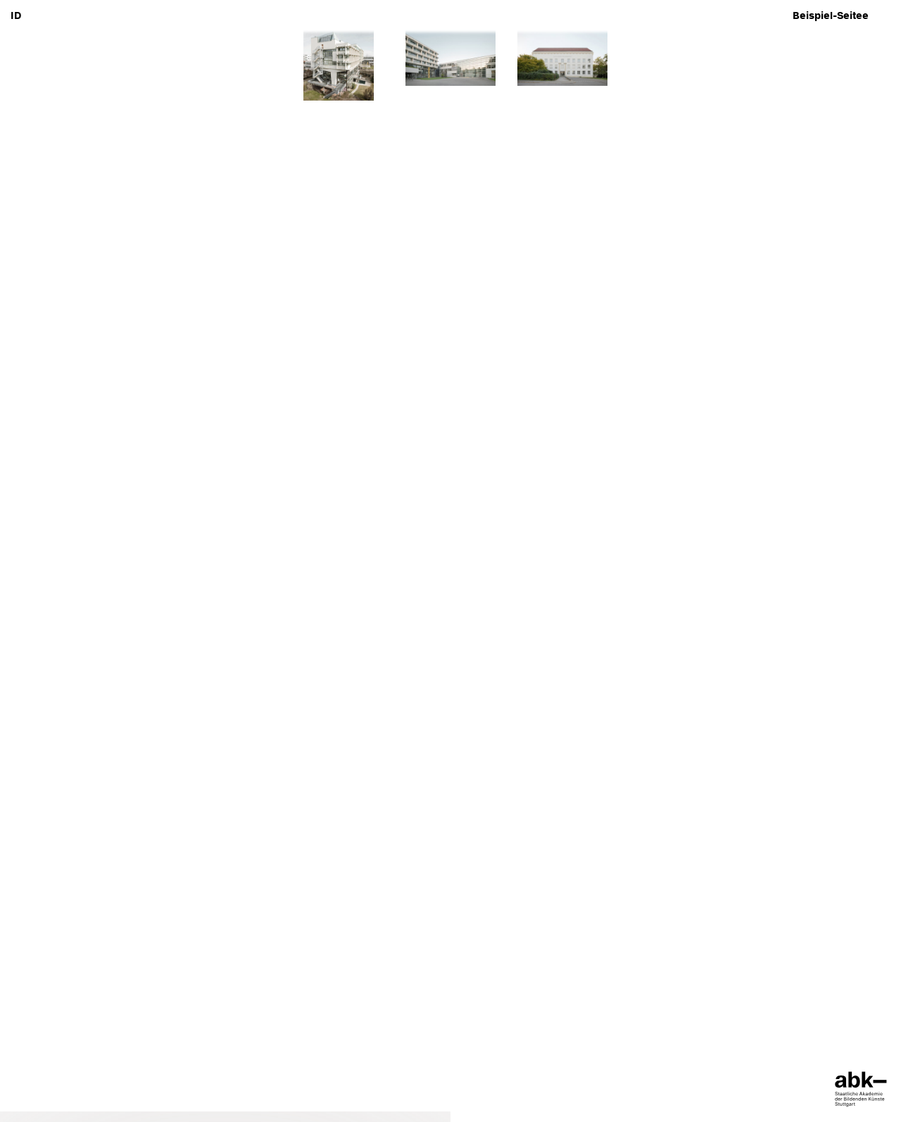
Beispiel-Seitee (831, 15)
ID (16, 15)
